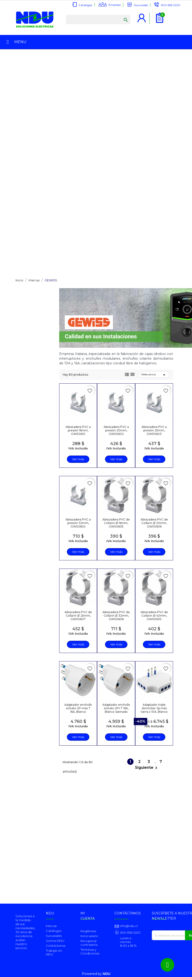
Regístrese (88, 931)
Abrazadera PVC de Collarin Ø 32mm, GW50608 (116, 615)
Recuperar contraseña (89, 943)
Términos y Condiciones (89, 951)
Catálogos (85, 5)
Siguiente (147, 768)
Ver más (78, 459)
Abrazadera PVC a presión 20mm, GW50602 (116, 430)
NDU (106, 974)
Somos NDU (55, 941)
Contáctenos (55, 945)
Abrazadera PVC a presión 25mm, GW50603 (154, 430)
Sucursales (141, 5)
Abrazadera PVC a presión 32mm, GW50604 (78, 523)
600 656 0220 (170, 5)
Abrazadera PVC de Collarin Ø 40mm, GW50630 (154, 615)
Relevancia (154, 375)
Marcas (51, 926)
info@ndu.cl (128, 926)
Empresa (115, 5)
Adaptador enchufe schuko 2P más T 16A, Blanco (78, 708)
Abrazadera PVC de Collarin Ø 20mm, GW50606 (154, 523)
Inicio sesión (89, 936)
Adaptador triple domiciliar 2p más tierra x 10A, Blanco (154, 708)
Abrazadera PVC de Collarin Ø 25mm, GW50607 (78, 615)
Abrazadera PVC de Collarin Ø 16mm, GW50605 (116, 523)
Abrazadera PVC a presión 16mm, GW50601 (78, 430)
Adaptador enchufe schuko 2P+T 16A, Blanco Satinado (116, 708)
